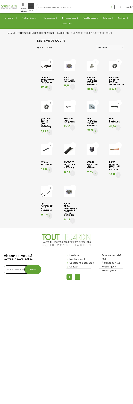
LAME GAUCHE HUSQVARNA (46, 163)
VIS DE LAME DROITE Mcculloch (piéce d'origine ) (69, 164)
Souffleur (123, 18)
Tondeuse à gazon (30, 18)
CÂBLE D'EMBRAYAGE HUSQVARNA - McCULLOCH (47, 206)
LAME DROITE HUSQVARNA (114, 120)
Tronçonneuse (50, 18)
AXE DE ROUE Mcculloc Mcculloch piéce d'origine (114, 165)
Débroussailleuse (70, 18)
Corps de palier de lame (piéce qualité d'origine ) (92, 81)
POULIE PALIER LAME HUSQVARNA (69, 79)
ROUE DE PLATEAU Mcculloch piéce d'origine (92, 164)
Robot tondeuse (90, 18)
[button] (49, 88)
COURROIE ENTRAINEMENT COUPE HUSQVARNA (47, 80)
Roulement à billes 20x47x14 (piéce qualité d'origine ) (46, 122)
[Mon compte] (119, 7)
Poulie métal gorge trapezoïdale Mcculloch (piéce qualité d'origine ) (70, 209)
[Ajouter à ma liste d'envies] (50, 62)
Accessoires (67, 24)
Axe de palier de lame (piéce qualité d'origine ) (92, 121)
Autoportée (11, 18)
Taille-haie (108, 18)
